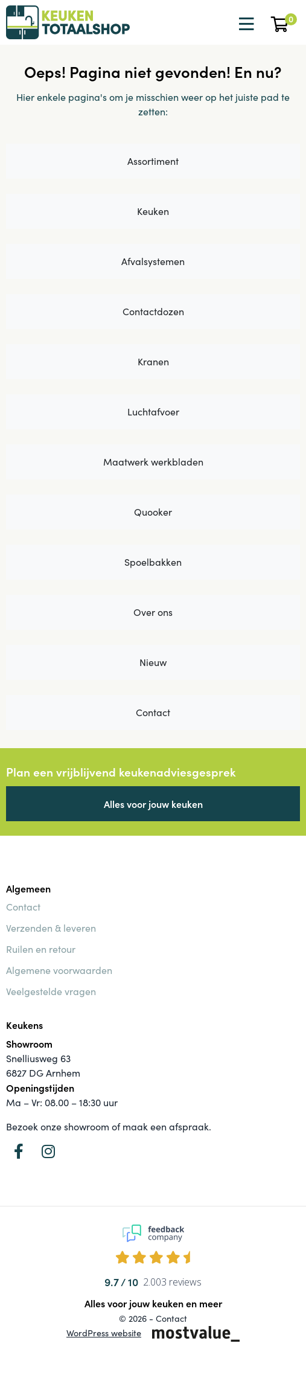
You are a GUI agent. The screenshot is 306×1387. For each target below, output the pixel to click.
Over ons (153, 612)
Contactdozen (153, 311)
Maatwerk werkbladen (153, 461)
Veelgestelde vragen (51, 991)
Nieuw (153, 662)
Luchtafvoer (153, 411)
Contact (153, 712)
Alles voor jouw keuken (153, 803)
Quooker (153, 511)
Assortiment (153, 161)
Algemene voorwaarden (59, 970)
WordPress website (103, 1333)
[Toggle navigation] (245, 24)
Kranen (153, 361)
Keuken (153, 211)
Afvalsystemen (153, 261)
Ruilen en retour (40, 949)
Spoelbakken (153, 562)
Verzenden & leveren (51, 927)
